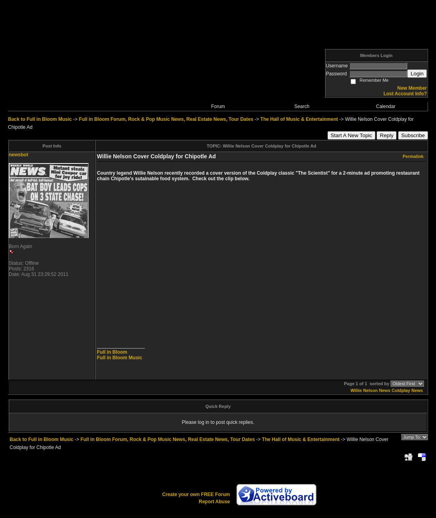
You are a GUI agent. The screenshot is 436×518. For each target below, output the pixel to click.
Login (417, 74)
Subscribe (413, 135)
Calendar (386, 106)
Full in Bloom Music (119, 357)
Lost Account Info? (405, 94)
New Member (412, 88)
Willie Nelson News (371, 390)
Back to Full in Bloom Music (40, 119)
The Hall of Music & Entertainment (299, 119)
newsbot (18, 155)
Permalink (413, 156)
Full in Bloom (112, 352)
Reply (386, 135)
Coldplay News (407, 390)
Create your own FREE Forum (196, 494)
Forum (218, 106)
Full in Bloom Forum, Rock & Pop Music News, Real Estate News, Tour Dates (166, 119)
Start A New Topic (351, 135)
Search (302, 106)
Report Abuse (214, 501)
